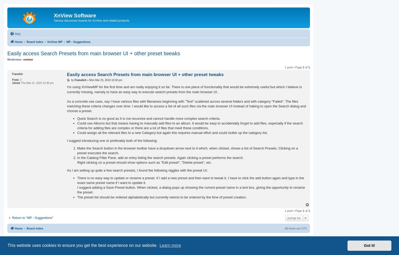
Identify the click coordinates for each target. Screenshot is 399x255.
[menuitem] (15, 34)
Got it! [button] (369, 245)
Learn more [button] (170, 245)
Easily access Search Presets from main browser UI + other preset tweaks (93, 53)
